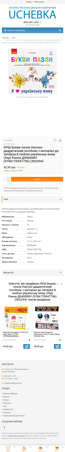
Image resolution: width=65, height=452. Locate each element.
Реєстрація (39, 2)
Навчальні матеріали (19, 188)
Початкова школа (36, 188)
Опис (6, 199)
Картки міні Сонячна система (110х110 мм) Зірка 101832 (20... (47, 334)
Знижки (6, 396)
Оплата (6, 400)
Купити (37, 179)
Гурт (5, 406)
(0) (9, 340)
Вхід (28, 2)
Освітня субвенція (10, 393)
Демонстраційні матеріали (14, 190)
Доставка (7, 403)
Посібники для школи (34, 190)
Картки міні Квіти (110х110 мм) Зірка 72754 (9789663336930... (15, 334)
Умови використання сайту (14, 415)
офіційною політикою (16, 436)
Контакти (7, 412)
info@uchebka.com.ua (13, 383)
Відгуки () (8, 272)
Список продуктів (14, 30)
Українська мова (51, 188)
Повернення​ (8, 409)
